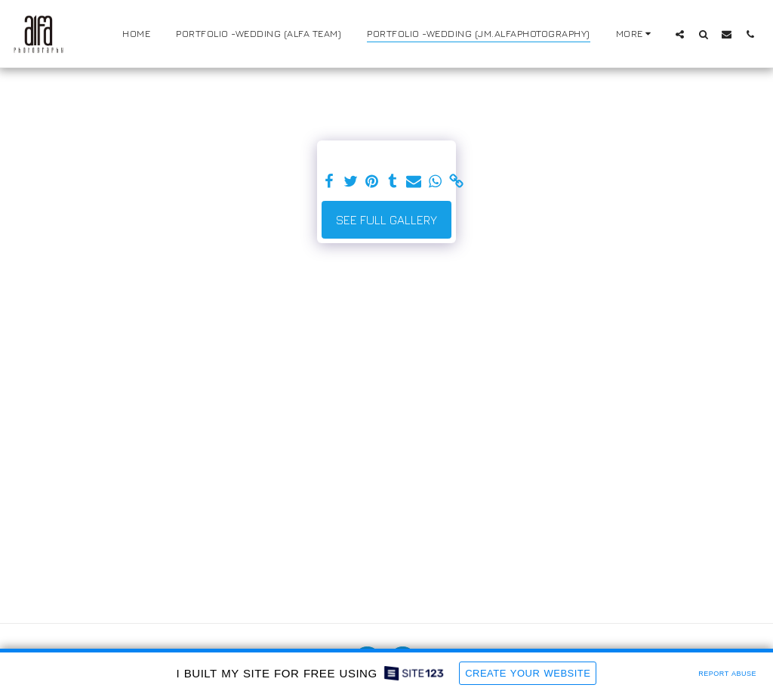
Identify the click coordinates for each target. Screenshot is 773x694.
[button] (680, 34)
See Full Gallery (386, 220)
